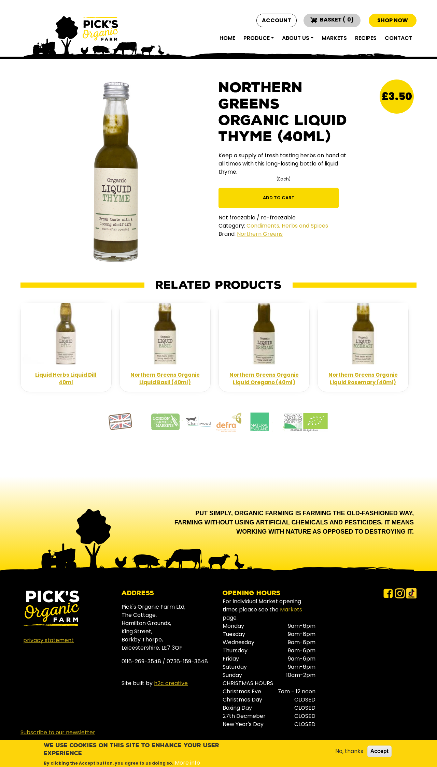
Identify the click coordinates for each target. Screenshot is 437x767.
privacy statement (48, 640)
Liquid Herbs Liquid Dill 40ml (66, 378)
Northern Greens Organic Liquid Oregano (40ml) (264, 378)
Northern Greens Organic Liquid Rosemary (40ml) (363, 378)
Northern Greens (260, 234)
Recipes (366, 38)
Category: (231, 226)
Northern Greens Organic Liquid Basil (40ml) (165, 378)
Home (227, 38)
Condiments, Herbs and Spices (287, 226)
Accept (379, 751)
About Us (295, 38)
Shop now (392, 20)
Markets (334, 38)
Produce (256, 38)
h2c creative (171, 683)
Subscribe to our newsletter (57, 732)
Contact (398, 38)
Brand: (227, 234)
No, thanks (349, 751)
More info (187, 763)
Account (276, 20)
